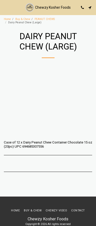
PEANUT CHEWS (45, 19)
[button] (5, 7)
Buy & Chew (22, 19)
